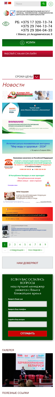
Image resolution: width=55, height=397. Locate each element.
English (5, 3)
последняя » (35, 250)
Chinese (9, 3)
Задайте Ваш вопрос (16, 320)
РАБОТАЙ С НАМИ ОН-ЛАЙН (20, 53)
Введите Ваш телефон (17, 309)
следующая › (17, 250)
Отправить (27, 333)
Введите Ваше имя (15, 299)
